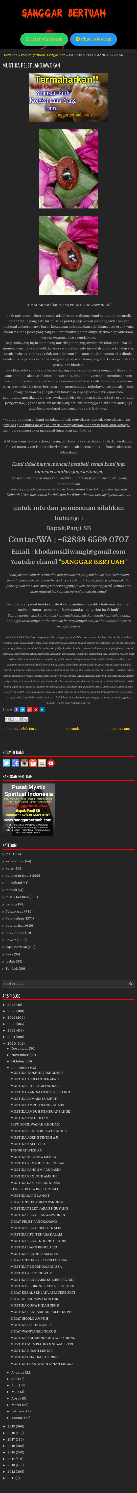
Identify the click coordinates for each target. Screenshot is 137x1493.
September (20, 1068)
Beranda (10, 55)
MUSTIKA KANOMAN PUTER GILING (40, 1092)
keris (9, 868)
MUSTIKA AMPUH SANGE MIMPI (37, 1105)
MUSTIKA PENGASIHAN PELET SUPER (41, 1312)
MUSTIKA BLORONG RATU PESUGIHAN (42, 1286)
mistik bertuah (17, 897)
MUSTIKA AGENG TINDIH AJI (34, 1137)
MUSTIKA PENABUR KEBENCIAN (37, 1163)
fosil (8, 854)
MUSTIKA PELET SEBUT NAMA (35, 1228)
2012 (11, 1471)
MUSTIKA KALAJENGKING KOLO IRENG (42, 1338)
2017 (11, 1439)
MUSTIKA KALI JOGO (27, 1144)
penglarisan (14, 925)
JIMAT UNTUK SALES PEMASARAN (39, 1260)
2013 (11, 1465)
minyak (11, 890)
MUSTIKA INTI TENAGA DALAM (36, 1234)
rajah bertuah (16, 947)
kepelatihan (14, 861)
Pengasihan (56, 55)
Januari (17, 1418)
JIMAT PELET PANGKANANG (33, 1221)
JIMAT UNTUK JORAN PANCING (36, 1202)
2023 (11, 1024)
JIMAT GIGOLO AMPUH (29, 1318)
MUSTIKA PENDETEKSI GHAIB (35, 1254)
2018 (11, 1433)
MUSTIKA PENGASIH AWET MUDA (38, 1131)
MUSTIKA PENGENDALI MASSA (36, 1266)
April (15, 1398)
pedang (11, 904)
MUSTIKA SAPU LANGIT (30, 1195)
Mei (14, 1392)
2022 (11, 1030)
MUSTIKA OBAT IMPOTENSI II (35, 1357)
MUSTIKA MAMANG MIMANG (34, 1157)
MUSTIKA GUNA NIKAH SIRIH (34, 1305)
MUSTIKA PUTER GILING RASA (35, 1086)
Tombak (11, 968)
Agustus (18, 1372)
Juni (15, 1385)
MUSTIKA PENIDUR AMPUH (33, 1176)
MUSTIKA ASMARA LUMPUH (34, 1099)
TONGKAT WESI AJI (26, 1150)
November (20, 1055)
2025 (11, 1011)
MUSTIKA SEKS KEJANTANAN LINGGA (41, 1364)
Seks (9, 954)
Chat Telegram (94, 39)
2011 (11, 1478)
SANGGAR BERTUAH (92, 561)
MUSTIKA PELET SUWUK (31, 1273)
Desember (20, 1048)
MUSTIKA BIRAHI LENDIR (31, 1351)
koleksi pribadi (33, 55)
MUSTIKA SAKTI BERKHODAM (35, 1183)
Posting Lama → (122, 729)
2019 (11, 1426)
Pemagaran (14, 911)
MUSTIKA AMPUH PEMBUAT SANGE (40, 1111)
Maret (16, 1405)
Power (10, 940)
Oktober (18, 1061)
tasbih (10, 961)
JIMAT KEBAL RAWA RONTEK (34, 1299)
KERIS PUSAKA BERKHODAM (34, 1189)
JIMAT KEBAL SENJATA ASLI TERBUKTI (42, 1292)
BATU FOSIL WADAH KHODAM (35, 1124)
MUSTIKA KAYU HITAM (29, 1118)
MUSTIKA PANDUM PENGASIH (35, 1169)
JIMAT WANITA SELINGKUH (33, 1331)
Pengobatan (14, 933)
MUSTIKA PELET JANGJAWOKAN (31, 65)
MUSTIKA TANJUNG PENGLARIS (37, 1073)
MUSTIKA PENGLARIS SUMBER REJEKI (42, 1280)
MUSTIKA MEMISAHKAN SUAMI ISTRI (41, 1344)
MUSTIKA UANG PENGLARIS (33, 1247)
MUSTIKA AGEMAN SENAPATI (34, 1079)
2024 (11, 1017)
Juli (14, 1379)
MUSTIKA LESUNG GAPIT (31, 1325)
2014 (11, 1459)
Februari (18, 1411)
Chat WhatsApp (44, 39)
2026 (11, 1005)
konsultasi (13, 883)
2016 (11, 1446)
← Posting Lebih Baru (19, 729)
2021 (11, 1037)
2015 (11, 1452)
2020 (12, 1043)
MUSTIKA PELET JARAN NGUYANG (39, 1208)
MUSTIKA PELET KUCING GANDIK (38, 1241)
